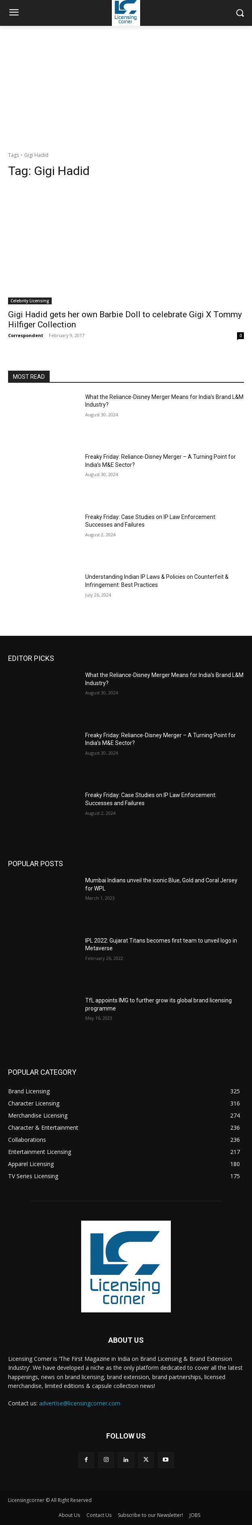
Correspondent (25, 335)
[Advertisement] (126, 86)
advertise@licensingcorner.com (79, 1403)
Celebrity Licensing (29, 301)
